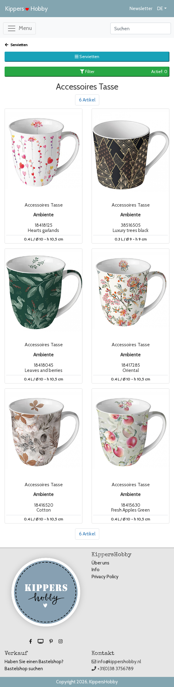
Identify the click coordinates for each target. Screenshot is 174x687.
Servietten (16, 44)
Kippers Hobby (26, 8)
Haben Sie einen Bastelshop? (34, 661)
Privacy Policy (105, 576)
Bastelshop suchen (24, 668)
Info (96, 569)
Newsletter (141, 8)
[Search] (140, 28)
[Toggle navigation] (19, 28)
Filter (124, 71)
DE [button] (160, 8)
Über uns (100, 563)
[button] (31, 641)
